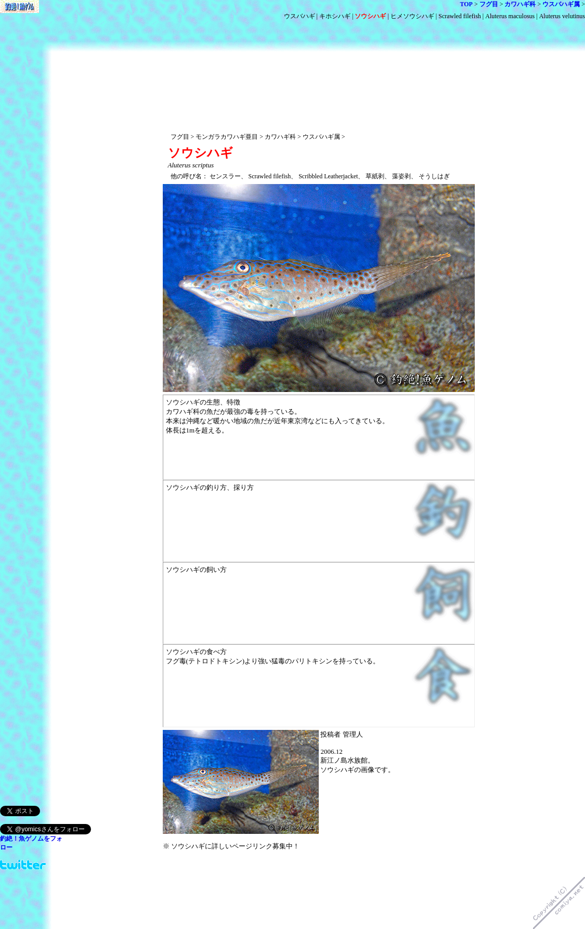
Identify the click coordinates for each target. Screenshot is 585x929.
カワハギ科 (520, 4)
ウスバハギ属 (561, 4)
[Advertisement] (318, 56)
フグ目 (488, 4)
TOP (466, 4)
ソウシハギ (370, 16)
